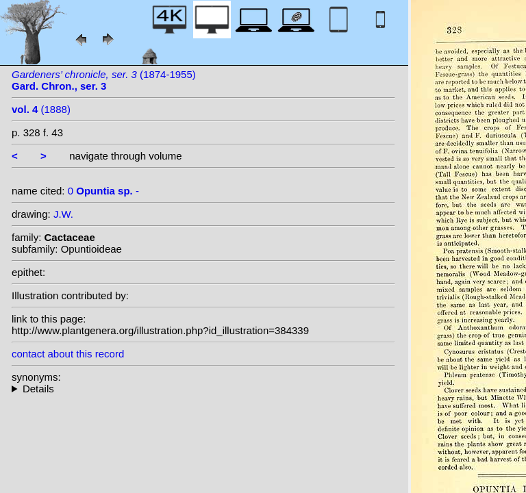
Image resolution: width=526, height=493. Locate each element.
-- (203, 388)
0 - (103, 191)
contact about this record (68, 353)
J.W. (63, 214)
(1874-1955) (104, 80)
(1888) (41, 109)
